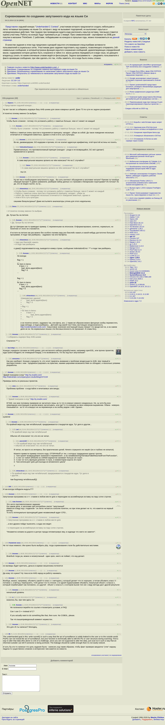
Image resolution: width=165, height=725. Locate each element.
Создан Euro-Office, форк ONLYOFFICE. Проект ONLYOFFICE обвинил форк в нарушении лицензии (144, 73)
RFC (133, 21)
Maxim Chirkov (157, 720)
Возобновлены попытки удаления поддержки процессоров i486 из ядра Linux (141, 168)
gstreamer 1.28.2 (136, 229)
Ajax (78, 98)
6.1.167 (132, 296)
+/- (102, 98)
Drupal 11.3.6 (135, 215)
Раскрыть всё (109, 98)
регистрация (147, 1)
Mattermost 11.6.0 (136, 246)
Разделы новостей (133, 42)
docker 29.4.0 (135, 252)
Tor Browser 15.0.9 (137, 227)
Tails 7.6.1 (133, 267)
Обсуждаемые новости (143, 149)
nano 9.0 (133, 221)
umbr (17, 78)
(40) (16, 98)
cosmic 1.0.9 (134, 234)
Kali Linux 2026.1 (136, 279)
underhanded (22, 86)
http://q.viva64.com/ (33, 375)
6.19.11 (132, 294)
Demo (28, 165)
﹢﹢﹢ (38, 103)
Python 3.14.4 (135, 259)
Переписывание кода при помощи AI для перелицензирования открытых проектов (144, 103)
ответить (32, 103)
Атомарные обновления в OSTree (147, 136)
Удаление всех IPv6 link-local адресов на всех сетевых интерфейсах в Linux (144, 128)
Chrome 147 (134, 238)
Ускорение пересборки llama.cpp (147, 132)
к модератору (54, 103)
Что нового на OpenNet (135, 44)
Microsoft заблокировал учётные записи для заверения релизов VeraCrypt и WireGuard (143, 156)
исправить (108, 64)
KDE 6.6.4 (134, 232)
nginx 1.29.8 (134, 258)
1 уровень (85, 98)
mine (14, 386)
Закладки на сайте (10, 720)
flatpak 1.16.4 (135, 242)
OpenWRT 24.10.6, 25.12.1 (140, 286)
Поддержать (147, 723)
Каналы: (128, 39)
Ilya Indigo (11, 348)
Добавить (136, 723)
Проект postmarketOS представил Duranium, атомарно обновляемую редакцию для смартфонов (144, 87)
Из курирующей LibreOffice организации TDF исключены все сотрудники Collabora (143, 66)
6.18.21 (139, 294)
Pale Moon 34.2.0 (136, 223)
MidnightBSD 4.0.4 (137, 273)
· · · (43, 103)
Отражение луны (15, 543)
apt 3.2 (132, 236)
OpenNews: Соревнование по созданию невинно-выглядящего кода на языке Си (42, 69)
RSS (118, 98)
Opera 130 (134, 219)
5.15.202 (133, 298)
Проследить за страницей (13, 723)
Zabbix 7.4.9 (134, 217)
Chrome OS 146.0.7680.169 (140, 277)
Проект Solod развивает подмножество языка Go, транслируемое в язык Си (143, 194)
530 (10, 486)
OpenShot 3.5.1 (136, 225)
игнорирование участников (100, 655)
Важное (143, 60)
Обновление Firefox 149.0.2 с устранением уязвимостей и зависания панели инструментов (141, 183)
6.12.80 (146, 294)
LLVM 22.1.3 (134, 256)
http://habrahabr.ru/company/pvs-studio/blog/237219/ (25, 377)
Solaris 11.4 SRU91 (137, 285)
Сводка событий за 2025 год (136, 108)
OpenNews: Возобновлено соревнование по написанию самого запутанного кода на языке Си (48, 71)
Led (17, 429)
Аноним (14, 118)
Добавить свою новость (135, 52)
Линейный (95, 98)
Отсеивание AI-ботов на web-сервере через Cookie (141, 140)
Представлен (11, 27)
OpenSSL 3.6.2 (135, 261)
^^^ (38, 118)
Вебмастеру (159, 723)
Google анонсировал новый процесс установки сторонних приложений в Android (143, 79)
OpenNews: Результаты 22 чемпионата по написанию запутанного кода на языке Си (43, 73)
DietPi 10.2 (134, 281)
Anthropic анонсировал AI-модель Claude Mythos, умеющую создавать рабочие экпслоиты (144, 176)
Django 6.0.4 (134, 248)
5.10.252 (140, 298)
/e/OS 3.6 (133, 269)
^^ (34, 118)
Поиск (121, 3)
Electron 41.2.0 (135, 240)
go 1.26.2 (133, 244)
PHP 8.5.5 (134, 254)
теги (127, 3)
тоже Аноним (17, 501)
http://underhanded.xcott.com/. (33, 327)
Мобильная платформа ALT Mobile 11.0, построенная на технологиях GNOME (144, 162)
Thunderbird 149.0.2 (137, 231)
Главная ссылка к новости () (33, 67)
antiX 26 (133, 283)
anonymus (15, 358)
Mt (9, 634)
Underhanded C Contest (47, 27)
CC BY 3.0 (15, 80)
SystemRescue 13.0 (138, 275)
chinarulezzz (23, 188)
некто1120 (23, 441)
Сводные (146, 42)
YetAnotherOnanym (26, 147)
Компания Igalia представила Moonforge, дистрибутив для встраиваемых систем (144, 98)
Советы (143, 117)
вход (140, 1)
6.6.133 (132, 292)
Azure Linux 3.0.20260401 (140, 271)
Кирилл (10, 103)
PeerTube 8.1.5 (135, 250)
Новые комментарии (134, 49)
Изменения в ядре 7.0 (133, 301)
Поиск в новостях (132, 47)
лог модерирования (115, 655)
